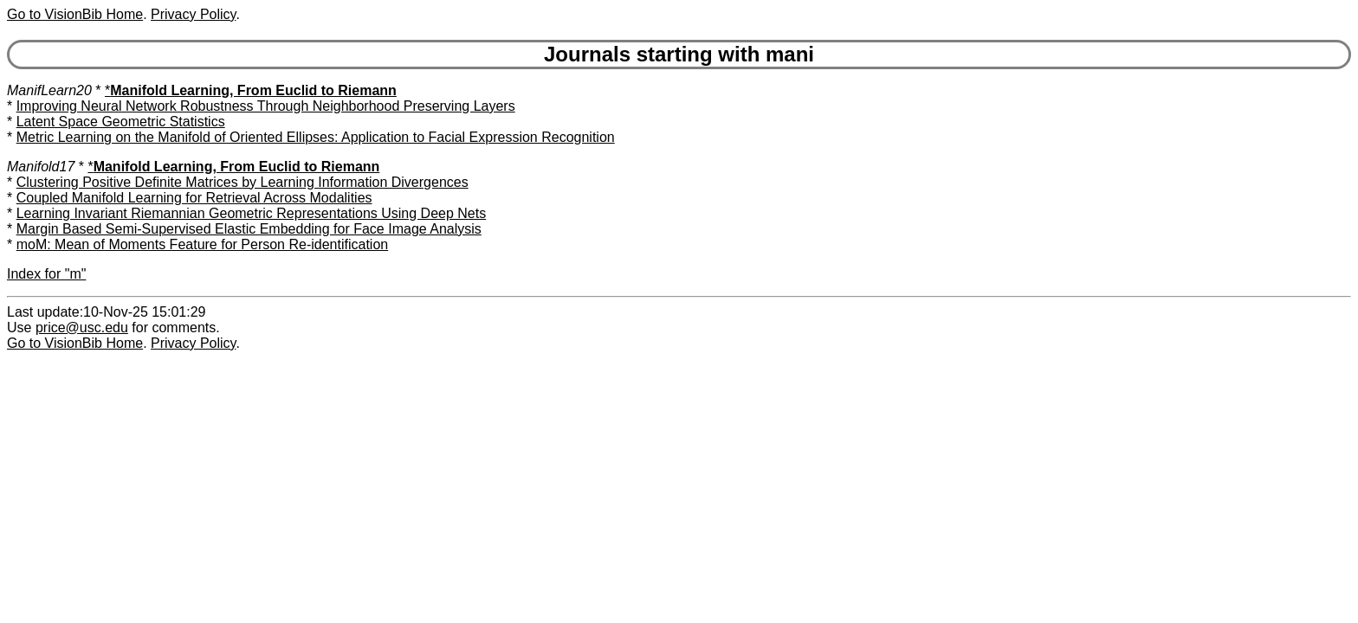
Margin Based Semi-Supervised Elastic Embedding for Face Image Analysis (249, 229)
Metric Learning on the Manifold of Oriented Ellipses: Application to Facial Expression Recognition (315, 137)
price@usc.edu (82, 327)
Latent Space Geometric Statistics (120, 121)
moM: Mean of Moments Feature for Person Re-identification (202, 244)
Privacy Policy (193, 14)
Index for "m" (46, 274)
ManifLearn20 (49, 90)
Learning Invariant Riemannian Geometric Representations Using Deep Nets (251, 213)
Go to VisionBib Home (75, 14)
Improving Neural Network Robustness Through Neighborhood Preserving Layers (265, 106)
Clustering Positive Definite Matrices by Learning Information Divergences (242, 182)
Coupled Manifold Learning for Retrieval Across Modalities (194, 197)
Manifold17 (40, 166)
